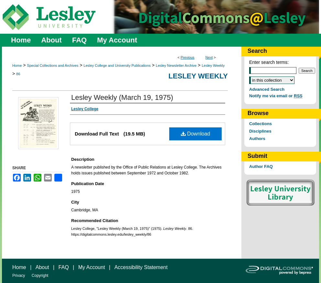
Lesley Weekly (213, 65)
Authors (257, 138)
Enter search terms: (269, 62)
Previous (187, 57)
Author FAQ (261, 166)
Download (195, 133)
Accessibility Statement (141, 267)
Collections (260, 123)
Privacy (18, 275)
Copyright (40, 275)
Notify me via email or (276, 95)
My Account (91, 267)
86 (18, 74)
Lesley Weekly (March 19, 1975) (122, 97)
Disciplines (260, 131)
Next (209, 57)
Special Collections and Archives (52, 65)
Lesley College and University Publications (116, 65)
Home (17, 65)
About (42, 267)
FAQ (64, 267)
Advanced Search (266, 89)
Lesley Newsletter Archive (176, 65)
